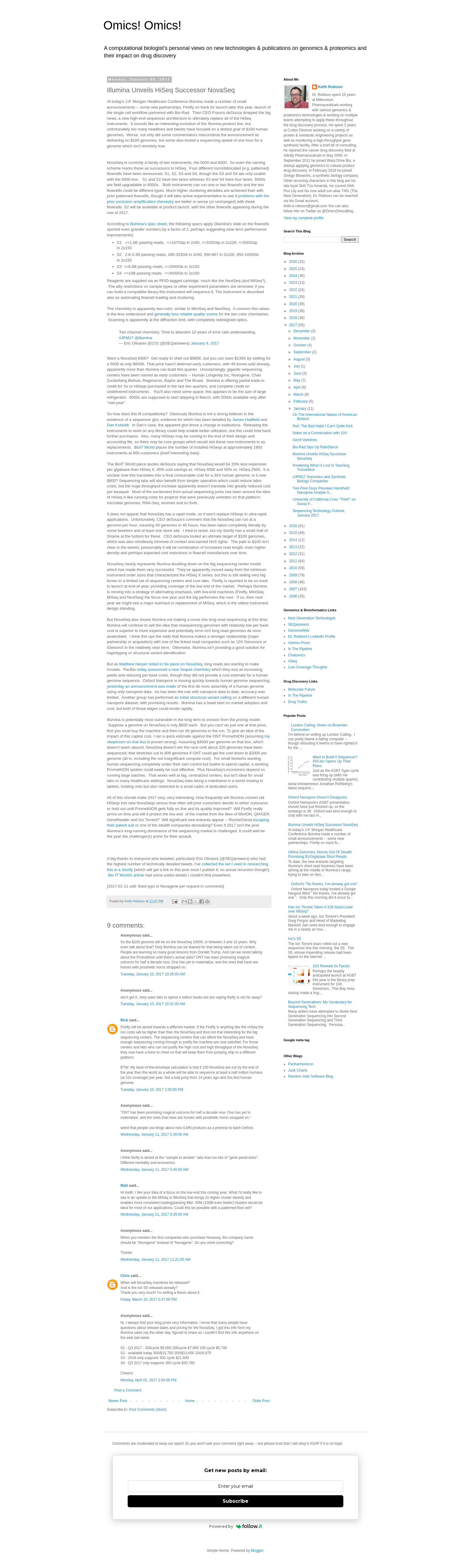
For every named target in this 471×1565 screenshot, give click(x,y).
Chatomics (296, 655)
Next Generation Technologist (311, 618)
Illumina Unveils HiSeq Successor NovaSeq (323, 825)
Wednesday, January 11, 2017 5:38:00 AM (154, 1134)
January (300, 409)
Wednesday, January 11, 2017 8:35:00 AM (154, 1214)
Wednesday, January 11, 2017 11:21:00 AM (155, 1259)
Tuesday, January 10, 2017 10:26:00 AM (152, 974)
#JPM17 (126, 338)
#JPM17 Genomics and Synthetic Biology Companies (319, 479)
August (299, 359)
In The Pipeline (300, 649)
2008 (293, 582)
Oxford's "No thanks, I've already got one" (324, 884)
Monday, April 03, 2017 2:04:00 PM (148, 1380)
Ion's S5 (294, 939)
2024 (293, 276)
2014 (293, 540)
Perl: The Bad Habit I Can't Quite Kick (323, 426)
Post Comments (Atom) (147, 1409)
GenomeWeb (298, 630)
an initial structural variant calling (203, 697)
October (300, 345)
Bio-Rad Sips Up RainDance (315, 447)
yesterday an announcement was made (141, 686)
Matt (124, 1185)
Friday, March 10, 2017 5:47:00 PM (148, 1299)
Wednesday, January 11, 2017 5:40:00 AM (154, 1170)
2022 (293, 290)
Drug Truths (297, 702)
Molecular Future (301, 689)
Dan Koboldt (118, 425)
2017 (293, 325)
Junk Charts (297, 1070)
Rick (124, 1020)
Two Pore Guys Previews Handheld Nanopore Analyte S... (321, 490)
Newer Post (117, 1401)
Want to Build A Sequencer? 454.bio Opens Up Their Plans (335, 761)
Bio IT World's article (126, 875)
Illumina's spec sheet (148, 224)
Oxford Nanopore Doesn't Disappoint (317, 797)
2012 (293, 554)
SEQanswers (298, 624)
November (302, 338)
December (302, 331)
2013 (293, 547)
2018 (293, 318)
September (302, 352)
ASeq (292, 661)
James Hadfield (246, 419)
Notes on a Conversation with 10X (320, 433)
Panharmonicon (300, 1064)
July (297, 366)
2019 (293, 311)
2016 (293, 526)
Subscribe (235, 1501)
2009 (293, 575)
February (301, 401)
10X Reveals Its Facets (331, 966)
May (297, 380)
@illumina (143, 338)
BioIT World (144, 447)
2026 (293, 261)
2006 (293, 596)
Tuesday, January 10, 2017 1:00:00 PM (151, 1090)
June (297, 373)
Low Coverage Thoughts (307, 667)
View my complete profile (304, 218)
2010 (293, 568)
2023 (293, 283)
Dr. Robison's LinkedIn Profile (311, 636)
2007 (293, 589)
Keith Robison (330, 87)
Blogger (257, 1550)
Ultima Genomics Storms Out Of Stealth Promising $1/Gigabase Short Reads (320, 854)
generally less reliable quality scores (186, 314)
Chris (125, 1276)
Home (190, 1401)
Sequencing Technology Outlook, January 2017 (319, 513)
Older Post (260, 1401)
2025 (293, 269)
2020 (293, 304)
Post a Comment (127, 1390)
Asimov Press (299, 643)
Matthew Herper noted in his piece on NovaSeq (160, 664)
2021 (293, 297)
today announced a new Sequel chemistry (173, 669)
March (299, 394)
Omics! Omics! (142, 25)
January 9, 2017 (205, 343)
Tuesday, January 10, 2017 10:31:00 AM (152, 1004)
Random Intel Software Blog (310, 1076)
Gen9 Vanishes (305, 440)
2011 (293, 561)
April (297, 387)
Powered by (235, 1526)
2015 (293, 533)
